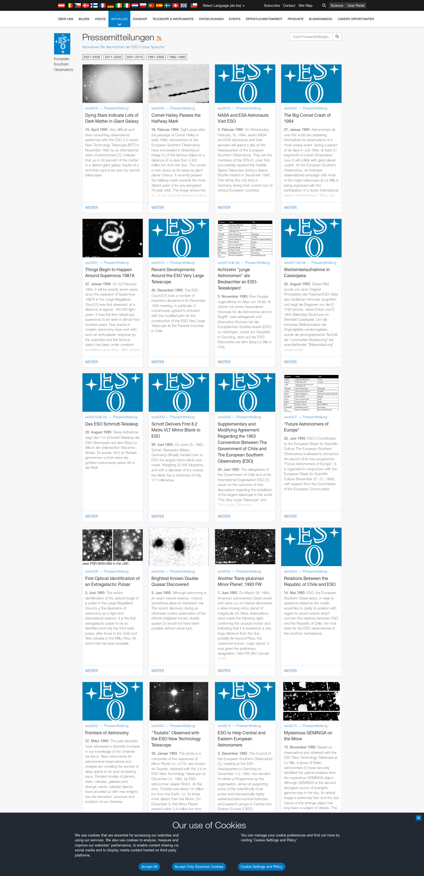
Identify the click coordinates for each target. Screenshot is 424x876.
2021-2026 (92, 57)
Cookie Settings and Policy (262, 866)
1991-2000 (156, 57)
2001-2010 (134, 57)
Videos (100, 19)
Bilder (84, 19)
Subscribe (272, 5)
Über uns (65, 19)
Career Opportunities (356, 19)
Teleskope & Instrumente (173, 19)
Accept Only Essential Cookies (199, 866)
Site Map (306, 5)
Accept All (149, 866)
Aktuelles (119, 22)
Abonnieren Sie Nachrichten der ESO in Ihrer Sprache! (123, 47)
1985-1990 (177, 57)
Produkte (296, 19)
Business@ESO (320, 19)
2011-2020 (113, 57)
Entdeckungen (211, 19)
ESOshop (140, 19)
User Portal (356, 5)
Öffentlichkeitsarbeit (264, 19)
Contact (289, 5)
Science (337, 5)
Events (234, 19)
